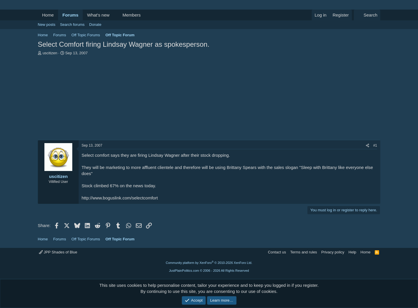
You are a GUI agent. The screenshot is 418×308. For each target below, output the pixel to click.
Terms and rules (303, 252)
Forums (70, 14)
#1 (375, 145)
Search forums (72, 24)
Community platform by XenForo (209, 262)
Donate (95, 24)
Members (131, 14)
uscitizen (50, 53)
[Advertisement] (209, 99)
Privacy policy (332, 252)
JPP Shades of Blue (58, 252)
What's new (98, 14)
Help (352, 252)
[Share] (367, 145)
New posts (46, 24)
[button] (114, 15)
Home (48, 14)
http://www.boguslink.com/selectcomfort (120, 197)
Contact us (277, 252)
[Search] (367, 15)
